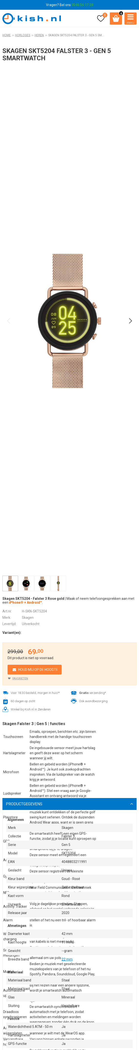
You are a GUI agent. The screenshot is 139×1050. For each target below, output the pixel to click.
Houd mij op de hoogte (38, 670)
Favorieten (20, 678)
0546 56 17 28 (82, 5)
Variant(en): (11, 633)
